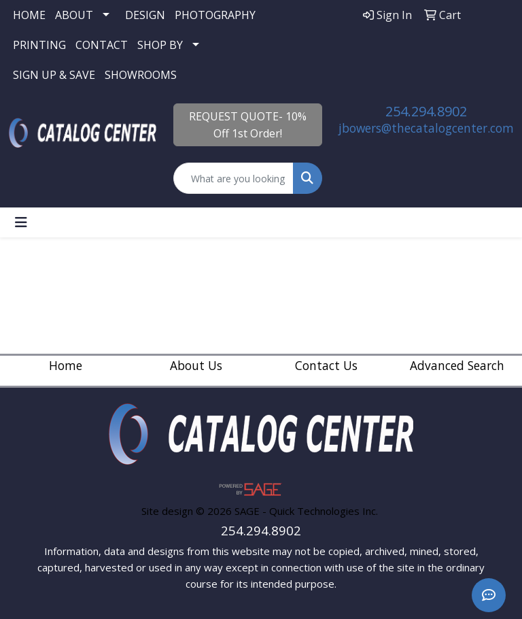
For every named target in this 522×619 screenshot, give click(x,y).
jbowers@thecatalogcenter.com (426, 128)
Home (65, 365)
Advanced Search (457, 365)
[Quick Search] (233, 178)
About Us (196, 365)
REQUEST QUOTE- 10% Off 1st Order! (248, 125)
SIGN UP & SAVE (54, 74)
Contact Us (326, 365)
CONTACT (101, 44)
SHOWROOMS (141, 74)
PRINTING (39, 44)
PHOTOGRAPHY (215, 14)
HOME (29, 14)
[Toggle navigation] (21, 222)
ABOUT (74, 14)
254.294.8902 (426, 111)
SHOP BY (160, 44)
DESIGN (145, 14)
